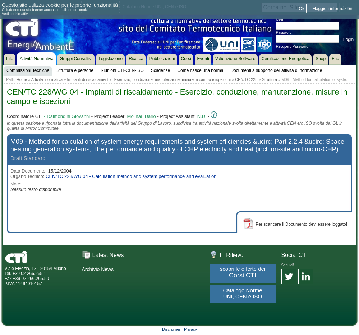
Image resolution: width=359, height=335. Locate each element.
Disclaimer (171, 329)
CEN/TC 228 (246, 79)
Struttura (269, 79)
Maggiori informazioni (332, 8)
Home (22, 79)
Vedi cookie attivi (15, 14)
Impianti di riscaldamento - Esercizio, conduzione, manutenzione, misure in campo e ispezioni (149, 79)
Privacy (190, 329)
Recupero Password (292, 47)
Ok (301, 8)
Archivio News (98, 269)
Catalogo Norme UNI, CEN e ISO (242, 293)
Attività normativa (47, 79)
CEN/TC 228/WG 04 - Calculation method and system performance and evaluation (131, 176)
